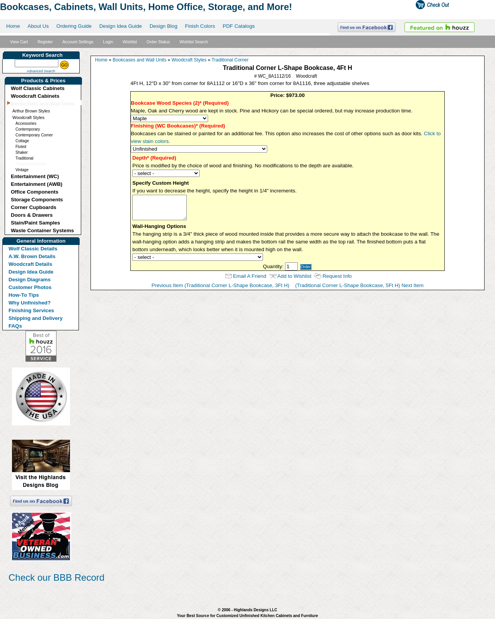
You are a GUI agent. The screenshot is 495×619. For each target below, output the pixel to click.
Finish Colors (200, 26)
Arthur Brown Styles (31, 111)
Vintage (22, 170)
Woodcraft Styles (28, 117)
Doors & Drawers (32, 215)
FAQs (15, 326)
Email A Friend (249, 276)
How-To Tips (24, 295)
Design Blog (164, 26)
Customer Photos (30, 287)
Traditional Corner (30, 164)
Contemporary (27, 129)
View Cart (19, 41)
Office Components (34, 192)
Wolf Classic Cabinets (38, 88)
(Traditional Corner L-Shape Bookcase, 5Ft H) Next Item (359, 285)
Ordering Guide (74, 26)
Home (13, 26)
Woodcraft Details (30, 264)
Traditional (24, 158)
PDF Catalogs (239, 26)
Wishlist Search (193, 41)
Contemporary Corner (34, 135)
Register (45, 41)
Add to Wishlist (294, 276)
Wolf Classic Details (33, 249)
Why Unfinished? (30, 303)
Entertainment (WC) (35, 176)
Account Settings (77, 41)
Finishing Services (31, 310)
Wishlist (130, 41)
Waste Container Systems (42, 230)
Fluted (20, 147)
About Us (38, 26)
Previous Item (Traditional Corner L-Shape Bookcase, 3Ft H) (221, 285)
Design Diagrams (30, 279)
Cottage (22, 141)
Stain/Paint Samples (35, 223)
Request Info (337, 276)
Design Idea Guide (120, 26)
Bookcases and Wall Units (43, 104)
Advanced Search (41, 71)
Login (108, 41)
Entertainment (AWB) (36, 184)
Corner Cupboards (33, 207)
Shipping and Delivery (36, 318)
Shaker (21, 152)
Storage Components (37, 199)
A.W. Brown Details (32, 256)
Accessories (25, 123)
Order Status (158, 41)
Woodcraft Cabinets (35, 96)
